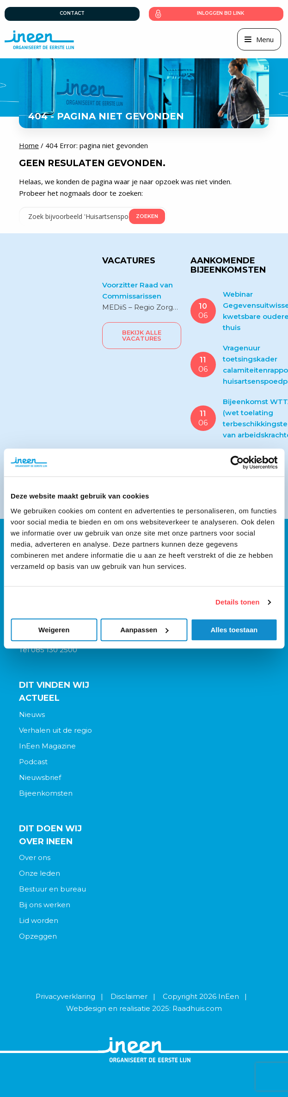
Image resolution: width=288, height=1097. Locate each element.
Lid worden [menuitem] (38, 920)
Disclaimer (128, 996)
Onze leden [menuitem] (39, 873)
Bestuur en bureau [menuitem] (52, 889)
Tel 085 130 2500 (48, 649)
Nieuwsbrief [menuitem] (40, 777)
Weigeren (53, 630)
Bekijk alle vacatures (141, 335)
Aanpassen (144, 630)
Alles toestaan (233, 630)
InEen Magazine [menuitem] (47, 746)
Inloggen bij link (220, 13)
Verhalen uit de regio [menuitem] (55, 730)
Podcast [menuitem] (33, 761)
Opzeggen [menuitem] (38, 936)
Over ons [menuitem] (34, 857)
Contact (72, 13)
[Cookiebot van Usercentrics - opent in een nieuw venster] (236, 462)
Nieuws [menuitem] (32, 714)
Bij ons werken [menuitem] (44, 904)
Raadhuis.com (197, 1008)
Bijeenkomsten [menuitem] (46, 793)
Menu (265, 39)
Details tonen (237, 602)
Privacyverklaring (65, 996)
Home (29, 145)
